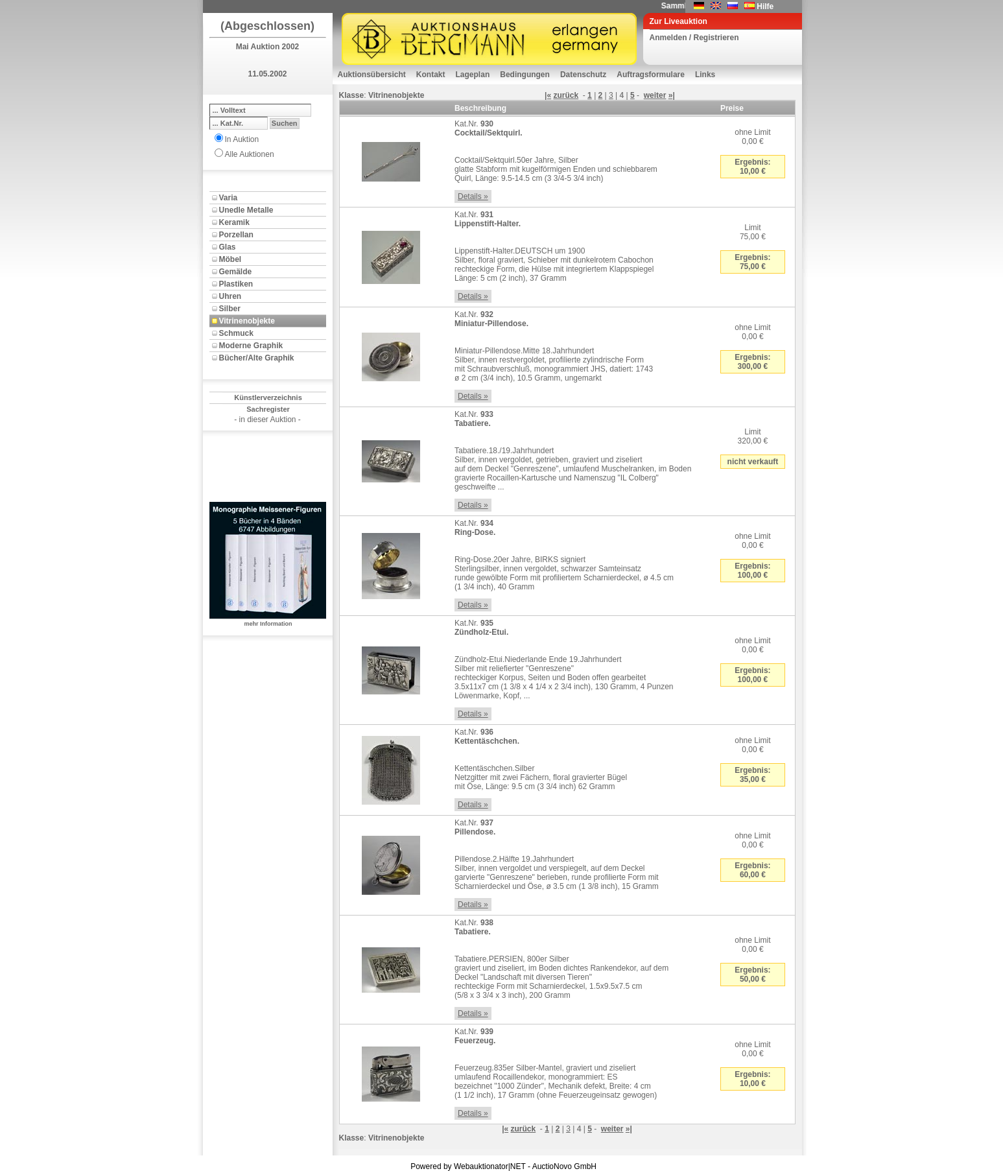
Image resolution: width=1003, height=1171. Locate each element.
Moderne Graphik (251, 345)
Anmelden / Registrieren (694, 37)
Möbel (230, 259)
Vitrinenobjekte (247, 320)
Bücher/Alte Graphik (256, 357)
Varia (228, 197)
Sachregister (268, 409)
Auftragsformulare (651, 74)
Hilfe (765, 6)
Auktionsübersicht (372, 74)
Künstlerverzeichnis (268, 397)
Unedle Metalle (246, 210)
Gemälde (235, 271)
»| (671, 95)
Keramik (234, 222)
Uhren (230, 296)
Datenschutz (583, 74)
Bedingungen (525, 74)
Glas (227, 247)
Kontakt (430, 74)
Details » (473, 196)
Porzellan (236, 234)
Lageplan (473, 74)
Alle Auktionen (249, 154)
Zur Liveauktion (678, 21)
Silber (230, 308)
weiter (655, 95)
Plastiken (236, 284)
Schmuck (236, 333)
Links (705, 74)
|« (548, 95)
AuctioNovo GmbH (564, 1166)
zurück (565, 95)
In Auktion (242, 139)
